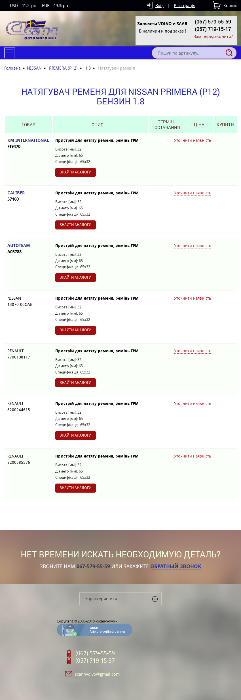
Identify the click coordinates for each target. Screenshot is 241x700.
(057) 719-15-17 (213, 28)
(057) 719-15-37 (95, 661)
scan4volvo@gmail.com (97, 674)
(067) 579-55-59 (213, 21)
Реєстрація (184, 5)
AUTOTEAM (28, 249)
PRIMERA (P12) (63, 68)
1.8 (88, 68)
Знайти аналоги (75, 172)
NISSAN (34, 68)
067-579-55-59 (93, 566)
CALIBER (28, 196)
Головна (12, 68)
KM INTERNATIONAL (28, 144)
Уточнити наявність (192, 140)
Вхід (159, 5)
